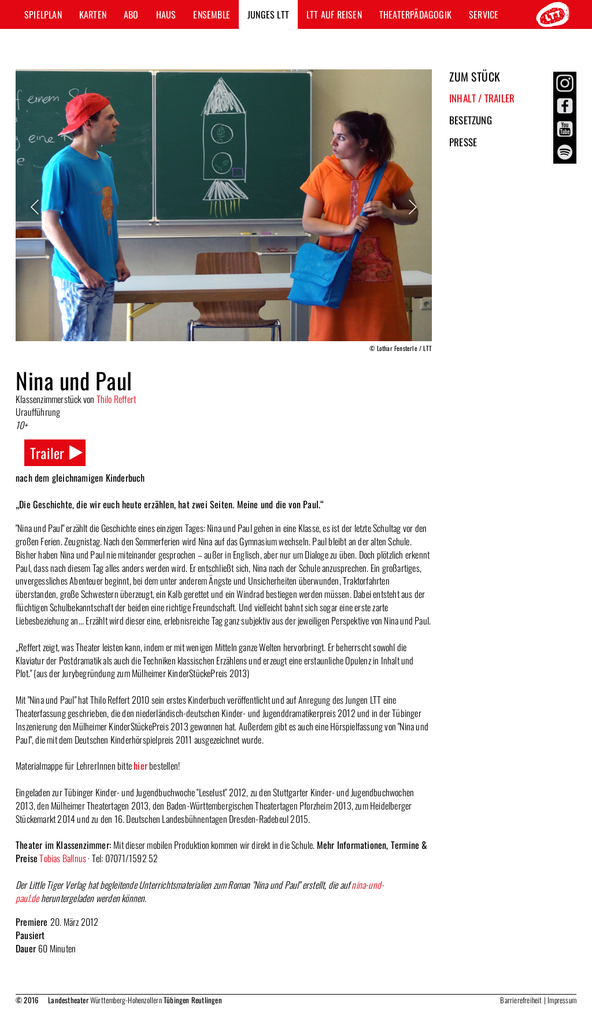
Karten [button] (92, 14)
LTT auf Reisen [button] (334, 14)
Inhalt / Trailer (482, 98)
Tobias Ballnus (62, 858)
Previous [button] (35, 207)
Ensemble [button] (211, 14)
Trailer (47, 452)
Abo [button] (131, 14)
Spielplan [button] (43, 14)
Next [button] (411, 207)
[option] (224, 212)
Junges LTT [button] (268, 14)
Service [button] (483, 14)
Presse (463, 142)
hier (140, 766)
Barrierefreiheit (521, 1000)
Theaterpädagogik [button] (415, 14)
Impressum (561, 1000)
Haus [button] (166, 14)
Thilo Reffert (116, 399)
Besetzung (470, 120)
